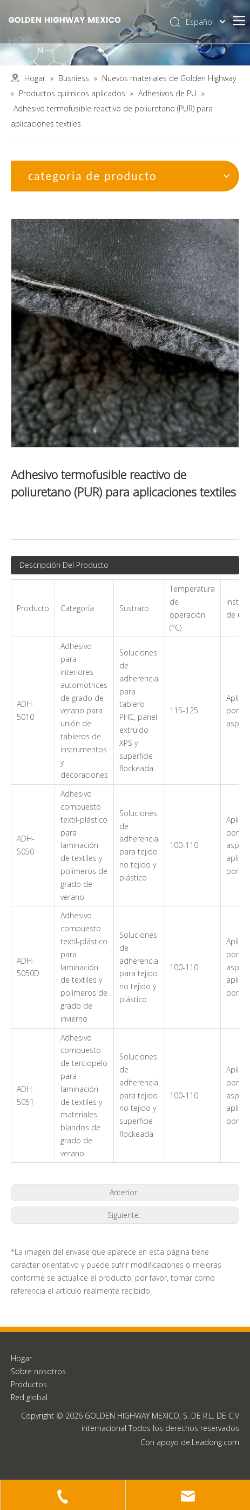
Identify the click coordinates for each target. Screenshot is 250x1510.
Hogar (21, 1358)
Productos (29, 1384)
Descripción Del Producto (64, 565)
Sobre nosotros (38, 1371)
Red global (29, 1397)
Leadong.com (215, 1442)
